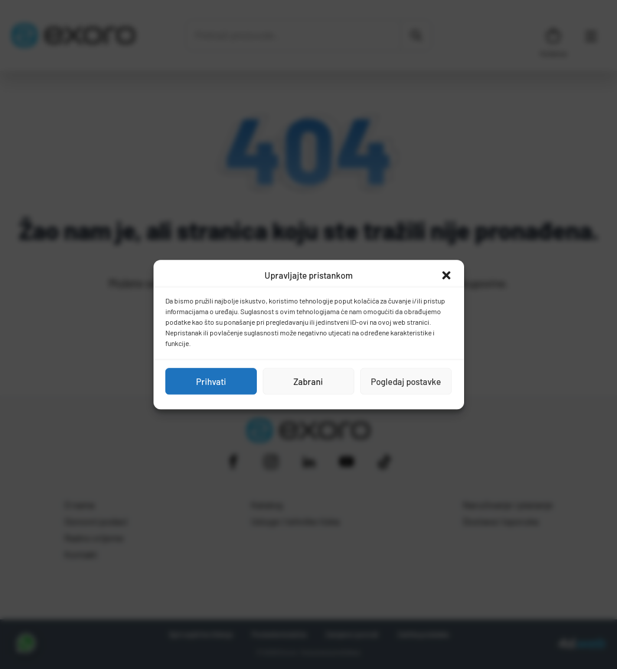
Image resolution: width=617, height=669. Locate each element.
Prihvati (211, 381)
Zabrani (308, 381)
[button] (446, 275)
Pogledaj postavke (406, 381)
